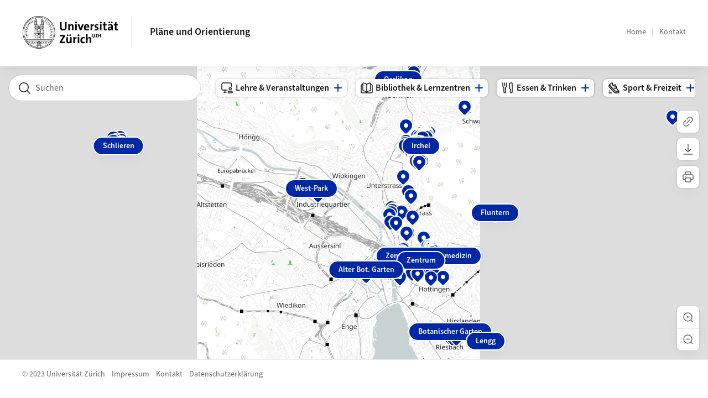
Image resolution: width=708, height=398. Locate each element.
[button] (688, 317)
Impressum (130, 374)
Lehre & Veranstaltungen (274, 88)
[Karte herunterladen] (688, 149)
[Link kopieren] (688, 122)
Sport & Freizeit (644, 88)
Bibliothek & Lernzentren (415, 88)
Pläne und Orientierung (200, 32)
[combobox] (104, 88)
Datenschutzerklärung (226, 374)
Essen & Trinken (538, 88)
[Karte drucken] (688, 177)
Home (636, 32)
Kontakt (672, 32)
